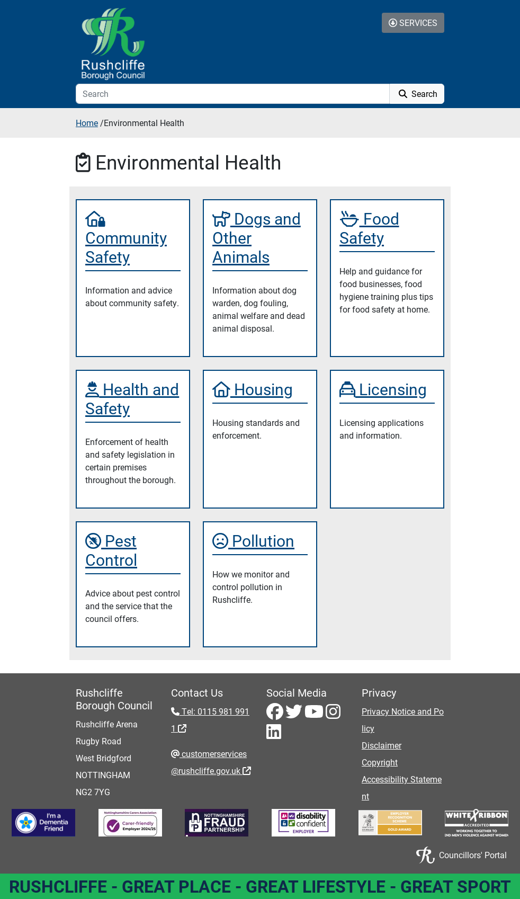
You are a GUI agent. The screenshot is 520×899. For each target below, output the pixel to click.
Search (417, 93)
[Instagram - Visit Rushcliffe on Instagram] (333, 714)
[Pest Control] (133, 550)
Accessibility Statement (402, 787)
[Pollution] (260, 540)
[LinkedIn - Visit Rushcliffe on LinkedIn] (273, 734)
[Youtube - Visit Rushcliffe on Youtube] (315, 714)
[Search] (233, 94)
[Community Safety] (133, 237)
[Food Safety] (387, 228)
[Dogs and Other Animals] (260, 237)
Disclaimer (381, 745)
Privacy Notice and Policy (403, 720)
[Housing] (260, 388)
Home (87, 122)
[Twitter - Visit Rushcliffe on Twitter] (294, 714)
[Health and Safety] (133, 398)
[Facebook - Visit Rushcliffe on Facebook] (275, 714)
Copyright (380, 762)
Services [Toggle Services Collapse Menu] (413, 22)
